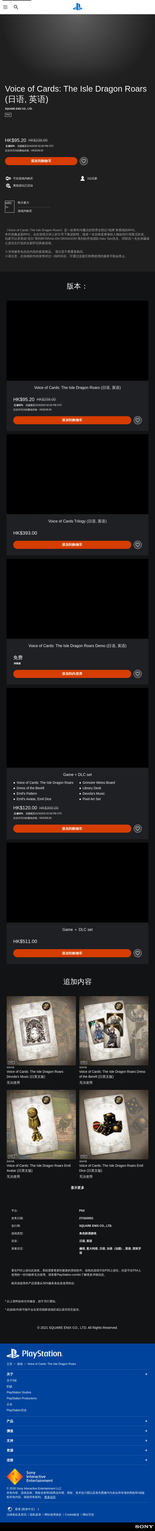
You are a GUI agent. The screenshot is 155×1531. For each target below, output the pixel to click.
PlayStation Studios (19, 1392)
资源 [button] (77, 1450)
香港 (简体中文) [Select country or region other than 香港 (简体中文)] (23, 1509)
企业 (9, 1404)
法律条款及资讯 (17, 1514)
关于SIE (12, 1380)
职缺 (9, 1386)
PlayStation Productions (22, 1398)
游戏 (20, 1364)
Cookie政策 (72, 1514)
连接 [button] (77, 1460)
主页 (9, 1364)
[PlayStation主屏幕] (78, 7)
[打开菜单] (5, 7)
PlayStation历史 (17, 1410)
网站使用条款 (53, 1514)
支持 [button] (77, 1440)
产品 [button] (77, 1421)
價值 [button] (77, 1431)
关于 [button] (77, 1374)
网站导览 (88, 1514)
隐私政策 (35, 1514)
